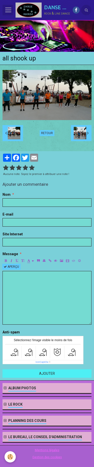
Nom (7, 195)
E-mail (8, 214)
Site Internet (13, 234)
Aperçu (11, 266)
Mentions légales (47, 450)
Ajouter (47, 373)
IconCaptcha (42, 362)
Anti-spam (11, 332)
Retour (47, 133)
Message (10, 254)
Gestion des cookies (47, 457)
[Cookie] (10, 456)
